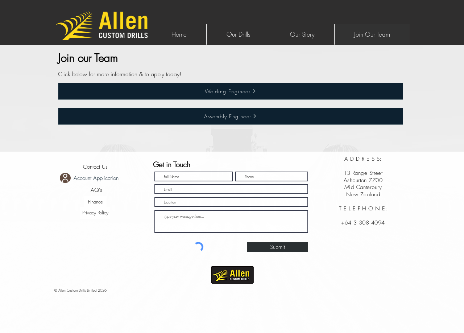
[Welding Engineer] (230, 91)
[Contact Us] (95, 167)
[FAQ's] (95, 190)
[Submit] (277, 247)
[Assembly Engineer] (230, 116)
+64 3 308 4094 (363, 222)
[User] (65, 178)
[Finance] (95, 202)
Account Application (96, 178)
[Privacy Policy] (95, 213)
